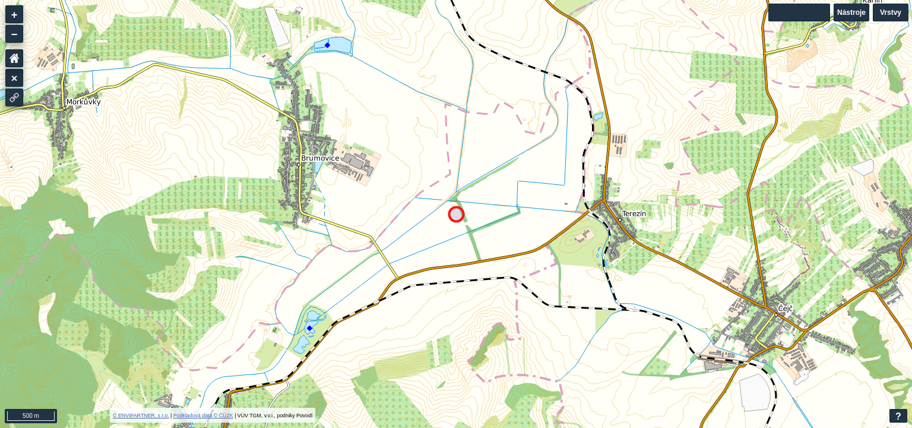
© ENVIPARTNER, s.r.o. (141, 415)
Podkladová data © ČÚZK (203, 415)
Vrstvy (890, 12)
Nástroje (851, 12)
